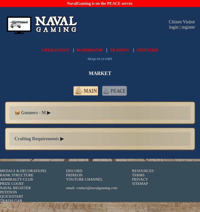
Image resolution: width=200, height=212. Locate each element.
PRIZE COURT (12, 184)
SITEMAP (140, 184)
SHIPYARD (147, 50)
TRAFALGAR (11, 201)
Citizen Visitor (182, 21)
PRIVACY (140, 179)
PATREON (74, 175)
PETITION (8, 192)
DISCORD (74, 171)
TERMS (138, 175)
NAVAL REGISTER (15, 188)
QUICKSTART (11, 196)
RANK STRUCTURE (17, 175)
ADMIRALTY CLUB (16, 179)
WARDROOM (89, 50)
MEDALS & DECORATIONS (23, 171)
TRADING (120, 50)
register (188, 27)
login (173, 27)
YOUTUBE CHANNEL (84, 179)
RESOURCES (143, 171)
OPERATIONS (56, 50)
